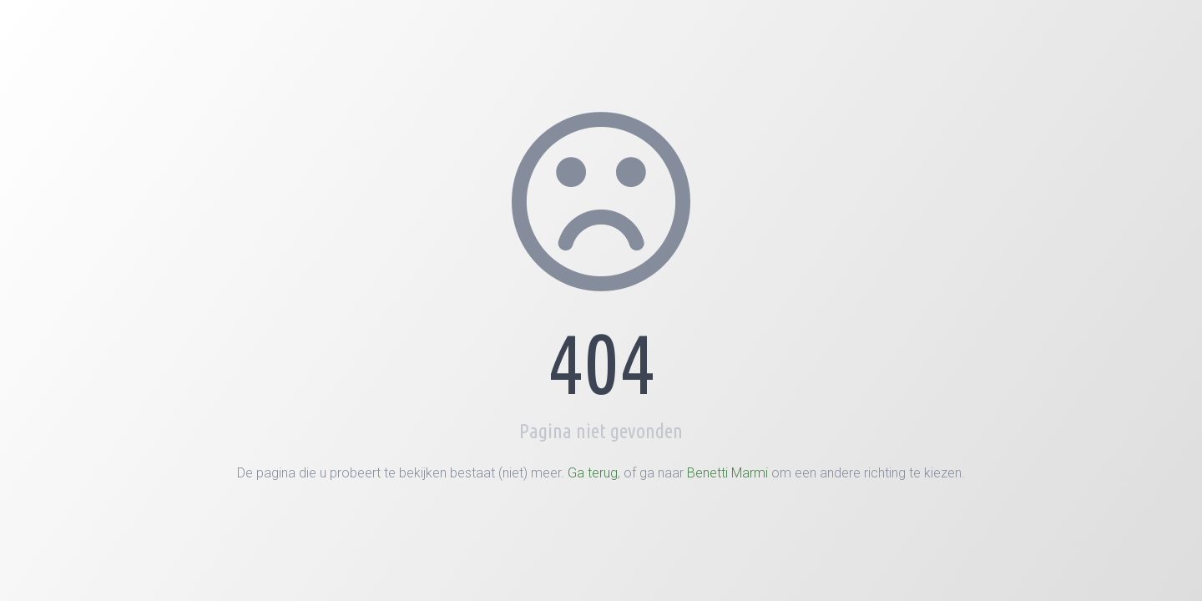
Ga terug (593, 473)
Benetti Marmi (727, 473)
